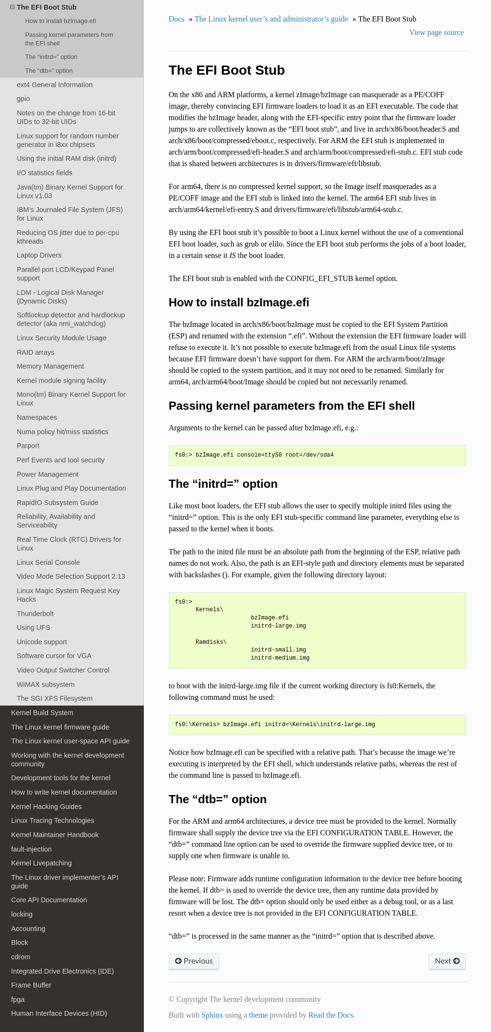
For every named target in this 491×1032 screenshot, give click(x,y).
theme (258, 1015)
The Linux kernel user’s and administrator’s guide (271, 19)
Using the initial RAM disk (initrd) (67, 158)
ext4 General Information (55, 85)
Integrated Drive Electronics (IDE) (62, 971)
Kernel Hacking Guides (46, 806)
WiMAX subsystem (46, 684)
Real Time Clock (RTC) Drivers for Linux (69, 544)
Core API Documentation (49, 900)
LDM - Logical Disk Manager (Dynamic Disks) (60, 297)
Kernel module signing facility (61, 380)
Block (19, 942)
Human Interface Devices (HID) (59, 1013)
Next (447, 961)
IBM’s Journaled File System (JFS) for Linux (70, 214)
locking (22, 914)
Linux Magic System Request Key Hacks (68, 595)
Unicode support (42, 642)
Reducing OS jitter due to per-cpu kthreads (68, 237)
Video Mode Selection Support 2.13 (71, 576)
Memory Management (50, 366)
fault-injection (31, 849)
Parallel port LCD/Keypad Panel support (65, 274)
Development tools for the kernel (60, 778)
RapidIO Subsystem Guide (57, 502)
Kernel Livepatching (41, 863)
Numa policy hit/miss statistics (62, 432)
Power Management (48, 474)
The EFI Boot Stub (43, 7)
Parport (28, 445)
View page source (436, 32)
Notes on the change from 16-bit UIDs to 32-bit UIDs (66, 117)
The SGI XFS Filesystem (55, 698)
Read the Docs (330, 1015)
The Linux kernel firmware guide (60, 727)
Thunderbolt (35, 613)
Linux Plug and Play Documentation (71, 488)
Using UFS (33, 627)
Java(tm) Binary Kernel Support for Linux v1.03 (70, 191)
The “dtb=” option (48, 70)
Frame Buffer (31, 985)
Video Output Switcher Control (63, 670)
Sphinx (212, 1015)
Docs (177, 19)
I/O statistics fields (44, 173)
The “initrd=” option (51, 56)
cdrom (20, 957)
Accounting (28, 928)
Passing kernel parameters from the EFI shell (69, 39)
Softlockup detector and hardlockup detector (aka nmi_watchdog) (71, 319)
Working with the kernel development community (67, 760)
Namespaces (37, 417)
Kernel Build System (42, 713)
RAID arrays (35, 352)
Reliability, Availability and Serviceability (56, 521)
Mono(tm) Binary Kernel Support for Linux (71, 399)
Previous (194, 961)
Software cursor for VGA (54, 656)
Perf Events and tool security (61, 460)
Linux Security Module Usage (61, 338)
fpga (17, 999)
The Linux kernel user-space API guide (70, 741)
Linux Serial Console (48, 562)
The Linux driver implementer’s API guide (64, 882)
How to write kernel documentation (64, 792)
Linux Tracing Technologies (52, 820)
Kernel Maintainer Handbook (54, 835)
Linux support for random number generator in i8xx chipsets (68, 140)
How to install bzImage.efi (60, 20)
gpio (23, 98)
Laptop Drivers (39, 255)
